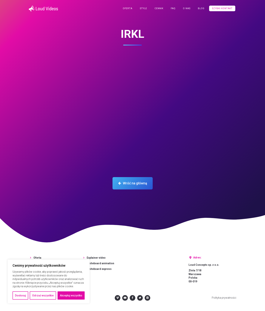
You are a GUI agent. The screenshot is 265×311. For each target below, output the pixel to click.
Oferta (127, 8)
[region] (48, 281)
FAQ (173, 8)
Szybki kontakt (222, 8)
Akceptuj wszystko (71, 295)
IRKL (132, 34)
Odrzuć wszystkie (43, 295)
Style (143, 8)
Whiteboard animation (100, 263)
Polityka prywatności (224, 297)
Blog (201, 8)
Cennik (159, 8)
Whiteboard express (99, 268)
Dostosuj (20, 295)
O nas (186, 8)
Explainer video (96, 257)
